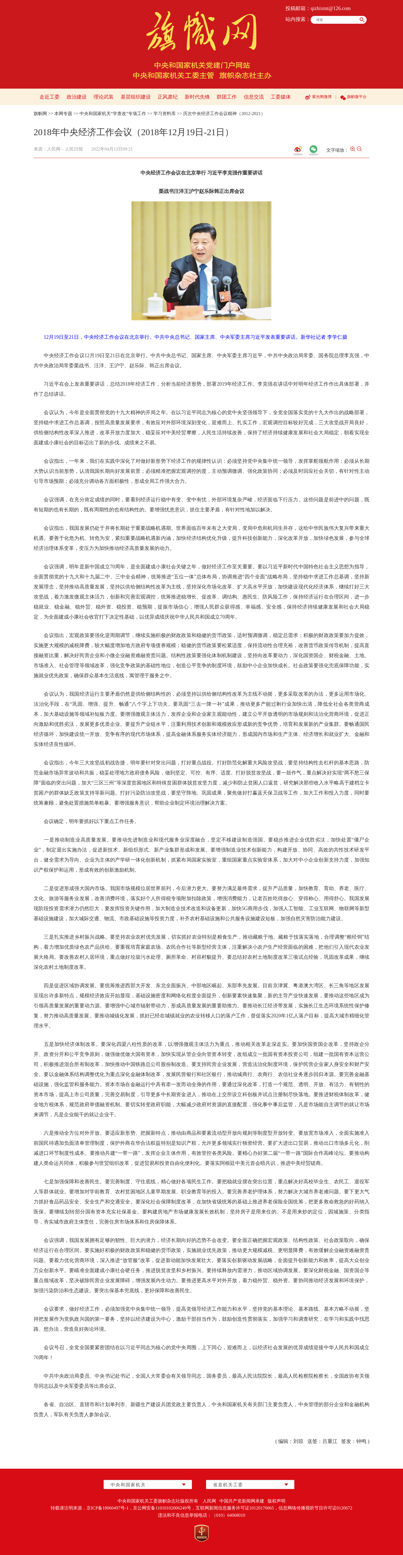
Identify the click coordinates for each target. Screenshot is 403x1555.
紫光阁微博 (322, 97)
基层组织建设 (136, 97)
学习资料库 (164, 113)
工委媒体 (281, 97)
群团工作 (227, 97)
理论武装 (103, 97)
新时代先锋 (197, 97)
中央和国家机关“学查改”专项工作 (112, 113)
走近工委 (49, 97)
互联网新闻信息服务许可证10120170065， (237, 1508)
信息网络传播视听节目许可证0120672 (315, 1508)
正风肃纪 (168, 97)
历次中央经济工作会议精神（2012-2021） (224, 113)
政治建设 (77, 97)
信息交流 (254, 97)
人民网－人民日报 (65, 149)
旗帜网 (40, 113)
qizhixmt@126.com (331, 8)
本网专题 (63, 113)
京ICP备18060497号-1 (107, 1508)
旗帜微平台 (357, 97)
